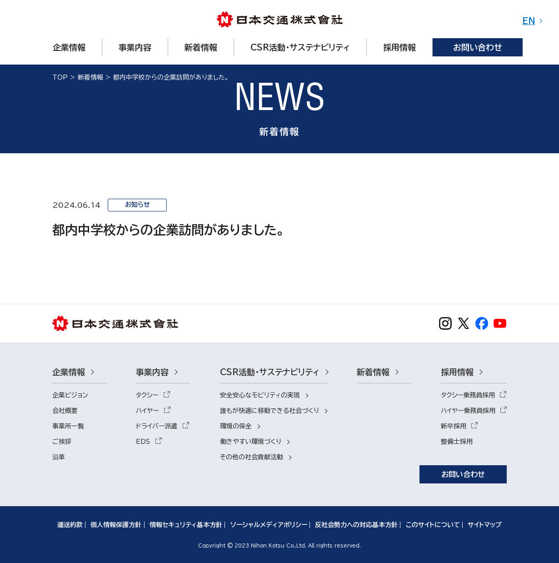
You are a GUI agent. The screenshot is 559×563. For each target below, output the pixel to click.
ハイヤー (147, 410)
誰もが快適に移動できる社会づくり (269, 410)
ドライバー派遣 (156, 426)
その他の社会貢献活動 (251, 457)
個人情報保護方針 (115, 525)
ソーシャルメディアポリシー (268, 525)
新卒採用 (453, 426)
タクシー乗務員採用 (468, 395)
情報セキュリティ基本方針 (186, 525)
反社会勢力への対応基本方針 (356, 525)
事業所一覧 (68, 426)
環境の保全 (236, 426)
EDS (143, 441)
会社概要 (65, 410)
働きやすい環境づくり (250, 441)
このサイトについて (433, 525)
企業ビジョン (70, 395)
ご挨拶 (61, 441)
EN (528, 21)
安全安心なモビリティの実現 (260, 395)
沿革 (58, 457)
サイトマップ (485, 525)
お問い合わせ (463, 474)
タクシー (147, 395)
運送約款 (70, 525)
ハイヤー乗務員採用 (468, 410)
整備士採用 (457, 441)
